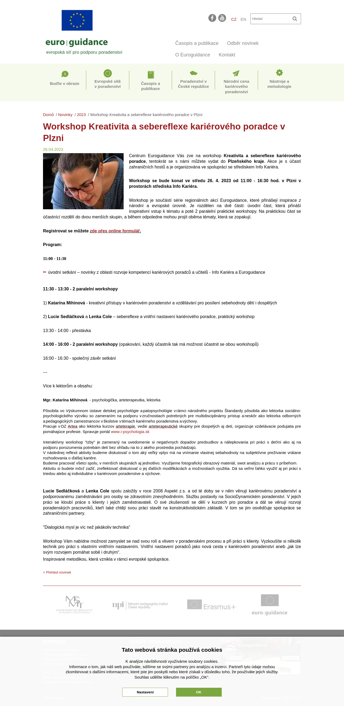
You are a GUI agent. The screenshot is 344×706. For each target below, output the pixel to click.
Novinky (65, 114)
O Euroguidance (192, 54)
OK (199, 692)
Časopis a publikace (196, 43)
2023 (81, 114)
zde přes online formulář (115, 231)
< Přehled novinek (57, 572)
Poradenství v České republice (193, 84)
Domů (48, 114)
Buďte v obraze (64, 83)
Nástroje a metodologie (279, 84)
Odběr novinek (243, 43)
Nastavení (145, 692)
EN (243, 19)
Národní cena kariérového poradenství (236, 86)
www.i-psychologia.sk (130, 431)
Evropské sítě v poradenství (107, 84)
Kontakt (227, 54)
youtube (222, 17)
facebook (212, 17)
